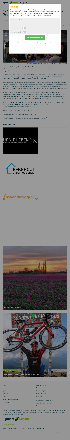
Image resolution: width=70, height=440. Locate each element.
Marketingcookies (18, 32)
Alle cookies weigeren (24, 43)
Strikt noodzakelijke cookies (19, 20)
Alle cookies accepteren (35, 38)
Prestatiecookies (16, 24)
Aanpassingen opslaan (45, 43)
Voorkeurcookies (18, 28)
